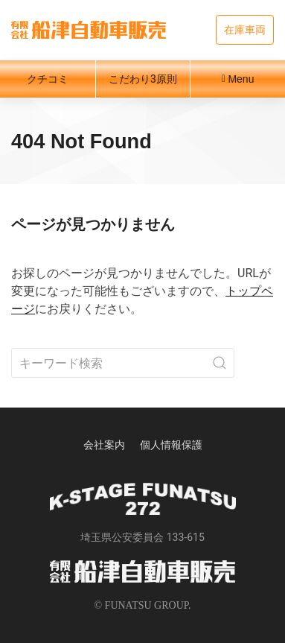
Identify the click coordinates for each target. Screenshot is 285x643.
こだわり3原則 (143, 79)
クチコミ (47, 79)
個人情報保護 (171, 445)
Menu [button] (238, 79)
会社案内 (104, 445)
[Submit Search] (219, 363)
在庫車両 (245, 30)
